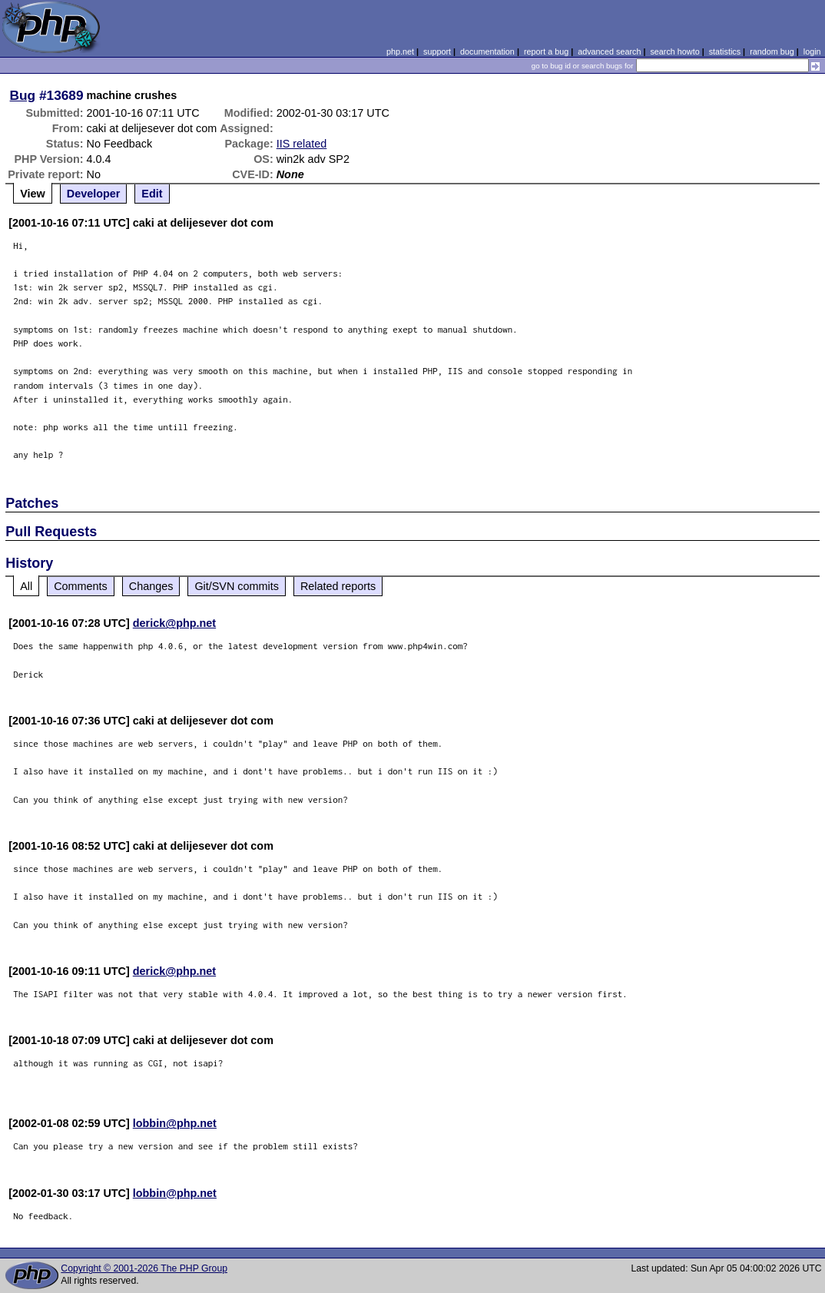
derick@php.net (174, 623)
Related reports (338, 586)
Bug (23, 95)
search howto (674, 51)
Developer (94, 193)
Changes (151, 586)
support (437, 51)
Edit (151, 193)
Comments (81, 586)
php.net (400, 51)
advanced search (609, 51)
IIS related (302, 144)
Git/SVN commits (236, 586)
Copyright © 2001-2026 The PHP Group (144, 1268)
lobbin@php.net (175, 1123)
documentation (487, 51)
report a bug (546, 51)
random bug (772, 51)
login (812, 51)
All (26, 586)
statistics (725, 51)
